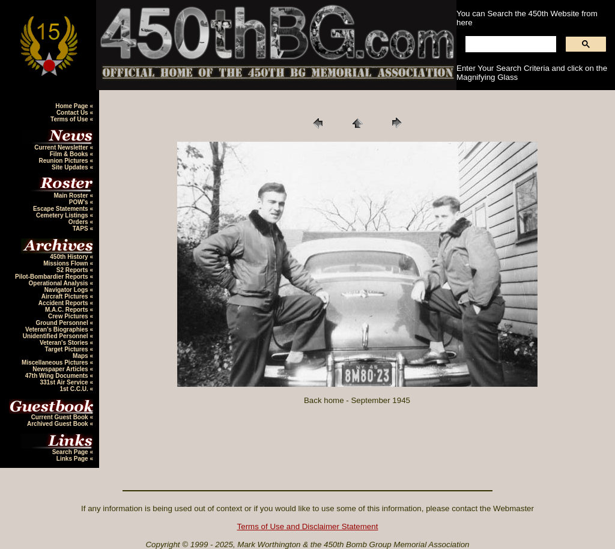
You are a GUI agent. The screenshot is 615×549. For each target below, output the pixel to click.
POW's (79, 202)
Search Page (71, 452)
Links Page (73, 458)
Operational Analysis (59, 283)
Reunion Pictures (63, 160)
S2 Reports (73, 270)
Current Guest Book (60, 417)
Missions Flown (66, 263)
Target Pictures (67, 349)
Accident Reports (64, 303)
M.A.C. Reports (67, 309)
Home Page (72, 106)
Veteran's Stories (65, 342)
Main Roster (71, 195)
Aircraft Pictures (65, 296)
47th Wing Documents (57, 375)
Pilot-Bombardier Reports (52, 276)
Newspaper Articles (60, 369)
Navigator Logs (67, 290)
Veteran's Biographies (57, 329)
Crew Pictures (68, 316)
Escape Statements (61, 208)
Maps (81, 356)
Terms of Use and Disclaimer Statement (307, 526)
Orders (79, 222)
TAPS (81, 228)
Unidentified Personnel (56, 336)
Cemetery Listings (62, 215)
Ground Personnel (62, 323)
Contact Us (73, 112)
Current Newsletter (61, 147)
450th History (69, 256)
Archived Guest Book (58, 423)
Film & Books (70, 154)
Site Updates (70, 167)
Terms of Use (69, 119)
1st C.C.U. (74, 389)
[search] (509, 44)
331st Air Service (64, 382)
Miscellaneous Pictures (55, 362)
